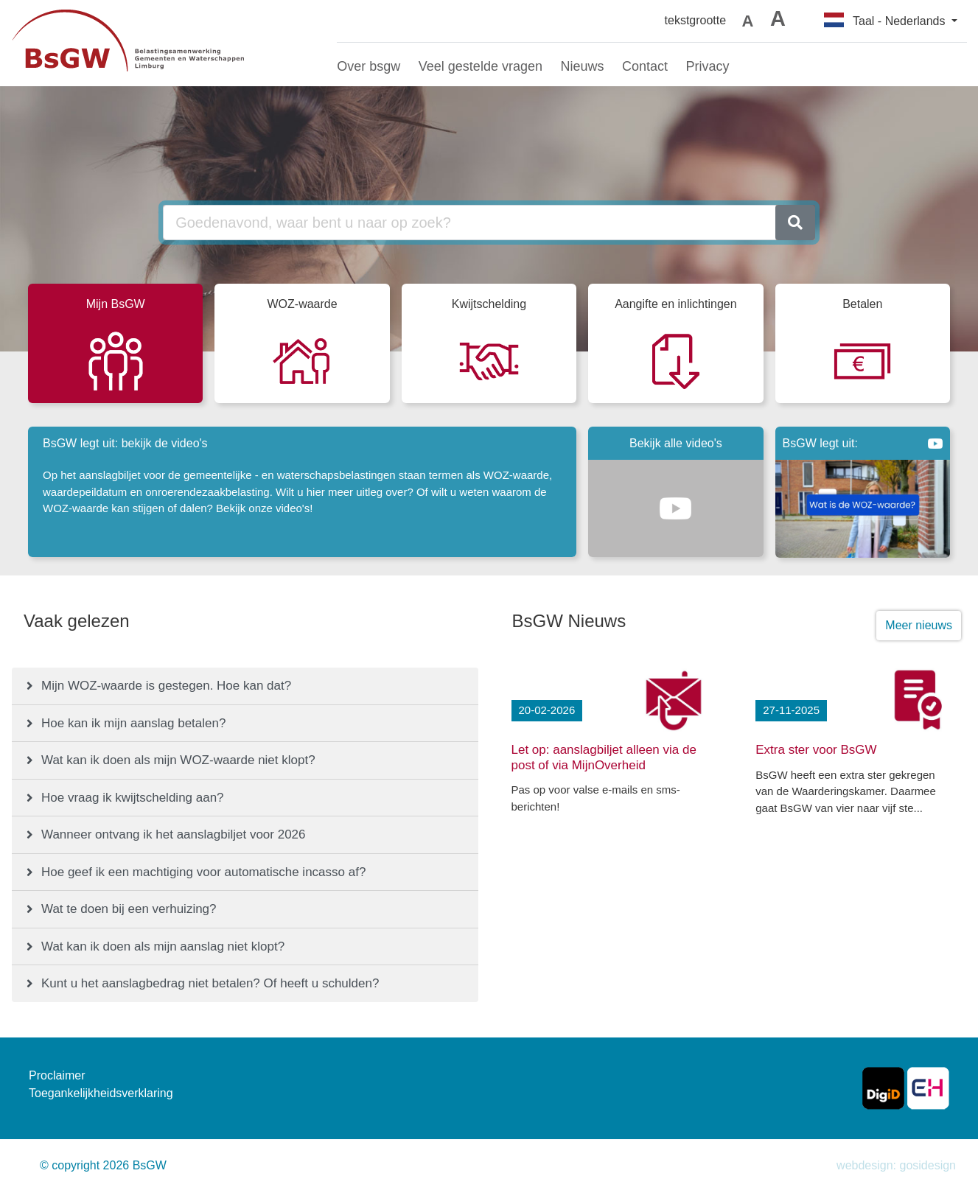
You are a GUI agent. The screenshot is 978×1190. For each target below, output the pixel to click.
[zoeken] (795, 222)
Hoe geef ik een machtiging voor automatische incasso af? (203, 872)
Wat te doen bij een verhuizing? (129, 909)
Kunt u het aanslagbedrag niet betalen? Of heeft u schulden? (210, 983)
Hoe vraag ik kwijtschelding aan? (132, 798)
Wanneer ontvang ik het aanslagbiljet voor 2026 (173, 834)
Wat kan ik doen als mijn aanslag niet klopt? (162, 946)
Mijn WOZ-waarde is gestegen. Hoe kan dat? (166, 686)
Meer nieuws (918, 625)
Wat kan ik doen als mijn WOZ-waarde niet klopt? (178, 760)
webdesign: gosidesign (896, 1165)
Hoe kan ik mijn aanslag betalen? (133, 723)
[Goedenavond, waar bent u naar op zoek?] (469, 222)
